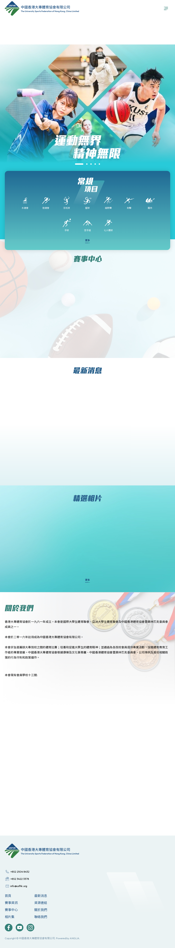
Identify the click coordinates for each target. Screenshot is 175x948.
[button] (79, 164)
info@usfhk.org (18, 886)
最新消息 (40, 896)
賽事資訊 (11, 903)
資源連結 (40, 903)
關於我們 (40, 910)
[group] (87, 170)
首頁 (8, 896)
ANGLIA (74, 938)
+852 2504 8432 (19, 871)
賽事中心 (11, 910)
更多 (87, 240)
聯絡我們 (40, 917)
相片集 (10, 917)
